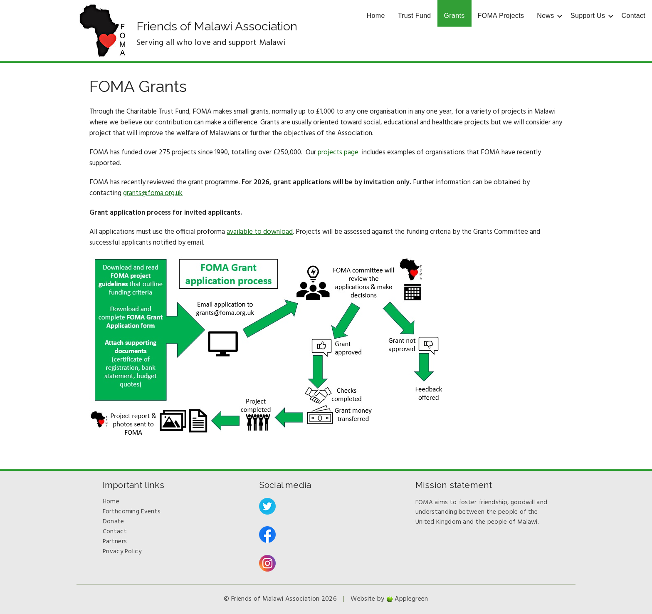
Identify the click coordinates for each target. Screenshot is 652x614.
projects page (338, 152)
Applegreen (411, 599)
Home (376, 15)
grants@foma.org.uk (153, 193)
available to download (260, 232)
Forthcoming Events (132, 512)
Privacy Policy (122, 552)
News (545, 15)
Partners (115, 542)
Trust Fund (414, 15)
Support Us (587, 15)
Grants (454, 15)
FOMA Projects (501, 15)
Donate (113, 522)
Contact (633, 15)
